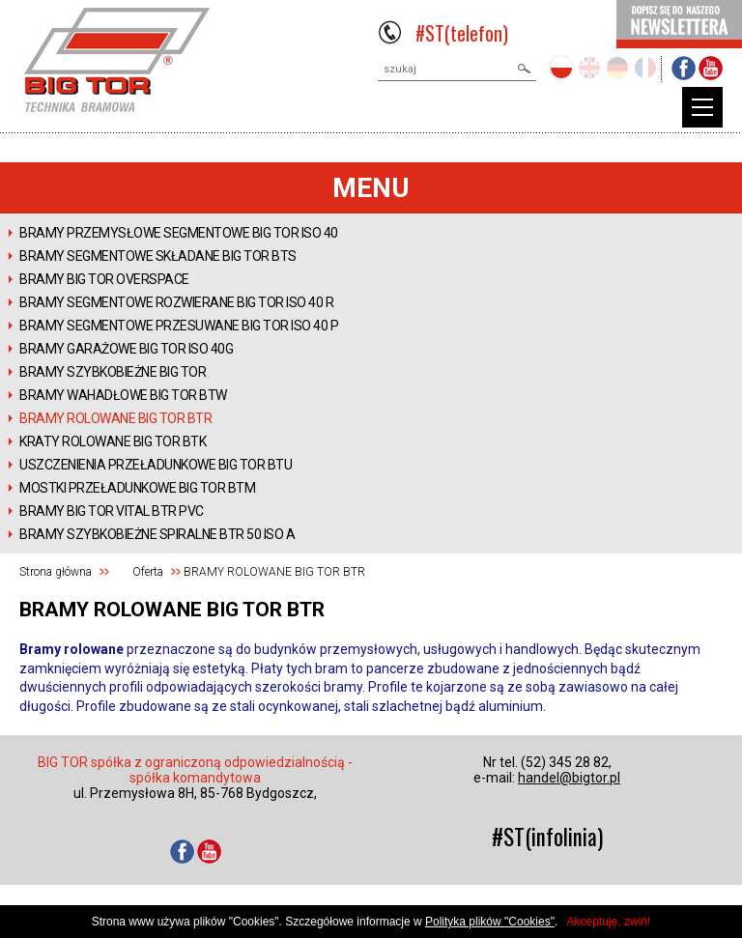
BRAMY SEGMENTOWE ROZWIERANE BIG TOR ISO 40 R (176, 302)
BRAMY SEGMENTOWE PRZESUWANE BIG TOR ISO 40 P (178, 325)
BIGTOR (116, 60)
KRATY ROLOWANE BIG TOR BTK (112, 441)
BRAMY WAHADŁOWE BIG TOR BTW (123, 395)
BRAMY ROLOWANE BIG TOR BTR (115, 418)
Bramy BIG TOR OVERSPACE (104, 279)
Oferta (147, 572)
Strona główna (55, 572)
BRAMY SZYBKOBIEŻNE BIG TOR (112, 372)
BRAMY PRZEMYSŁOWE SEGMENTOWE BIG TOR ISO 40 (178, 233)
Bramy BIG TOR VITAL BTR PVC (111, 511)
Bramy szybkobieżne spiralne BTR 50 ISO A (157, 534)
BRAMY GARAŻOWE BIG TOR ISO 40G (126, 348)
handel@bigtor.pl (569, 777)
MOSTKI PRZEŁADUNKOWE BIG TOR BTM (137, 488)
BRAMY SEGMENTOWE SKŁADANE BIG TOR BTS (158, 256)
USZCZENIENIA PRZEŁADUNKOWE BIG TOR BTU (155, 464)
